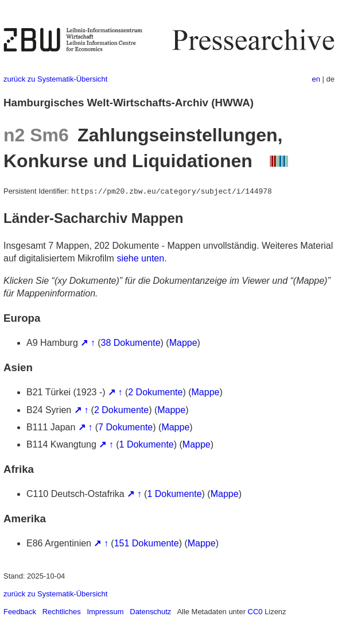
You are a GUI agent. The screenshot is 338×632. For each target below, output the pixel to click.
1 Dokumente (146, 444)
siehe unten (140, 258)
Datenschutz (150, 611)
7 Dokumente (125, 427)
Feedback (19, 611)
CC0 (255, 611)
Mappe (183, 343)
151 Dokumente (146, 543)
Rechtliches (61, 611)
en (316, 79)
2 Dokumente (155, 392)
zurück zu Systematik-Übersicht (55, 79)
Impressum (105, 611)
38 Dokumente (131, 343)
